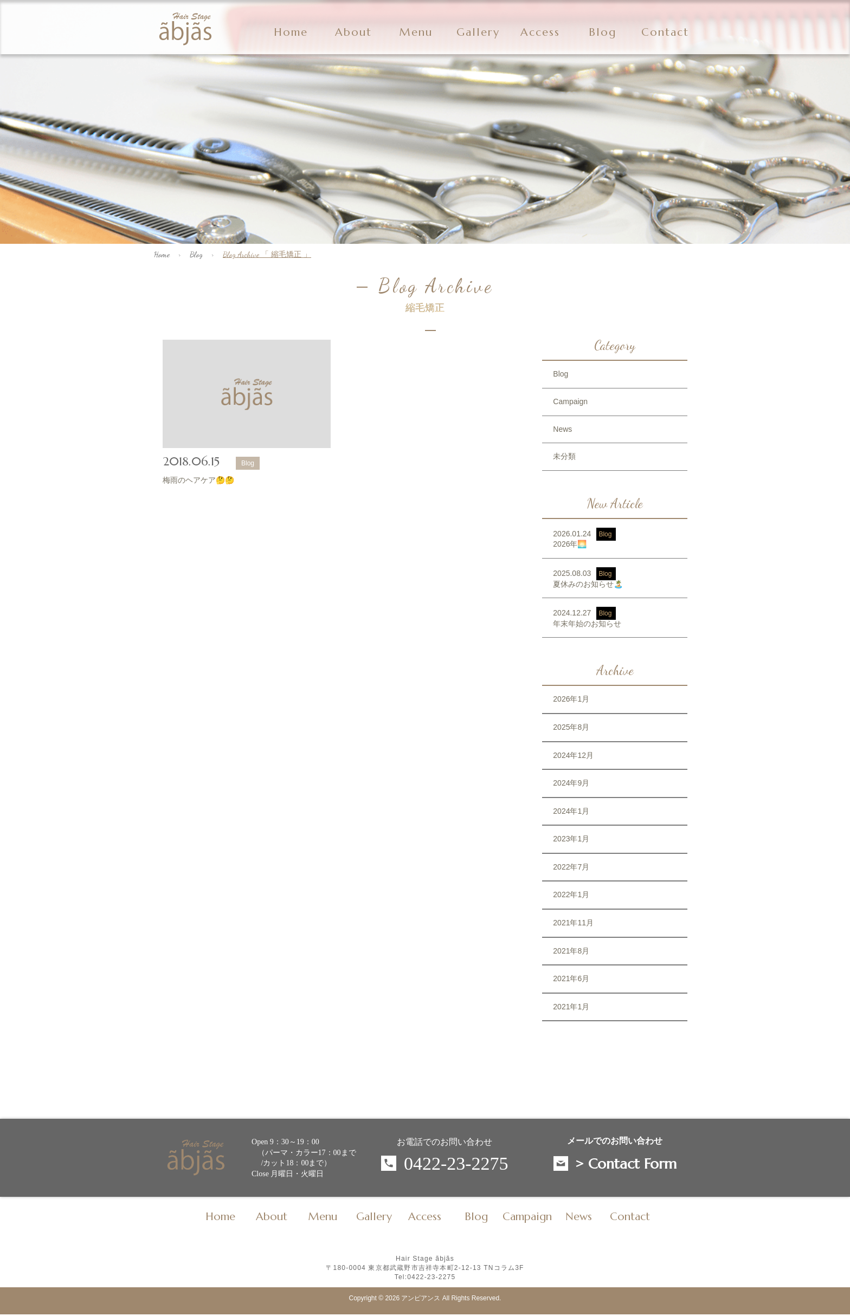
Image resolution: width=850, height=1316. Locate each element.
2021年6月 (571, 978)
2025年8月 (571, 727)
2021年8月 (571, 951)
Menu (416, 32)
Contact (665, 32)
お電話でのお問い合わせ (444, 1141)
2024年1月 (571, 811)
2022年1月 (571, 894)
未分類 (564, 456)
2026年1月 (571, 699)
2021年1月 (571, 1006)
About (353, 32)
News (562, 429)
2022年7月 (571, 867)
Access (540, 32)
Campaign (570, 401)
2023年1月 (571, 838)
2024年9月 (571, 783)
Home (291, 32)
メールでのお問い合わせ (614, 1141)
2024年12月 (573, 755)
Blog (196, 254)
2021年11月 (573, 922)
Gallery (478, 32)
